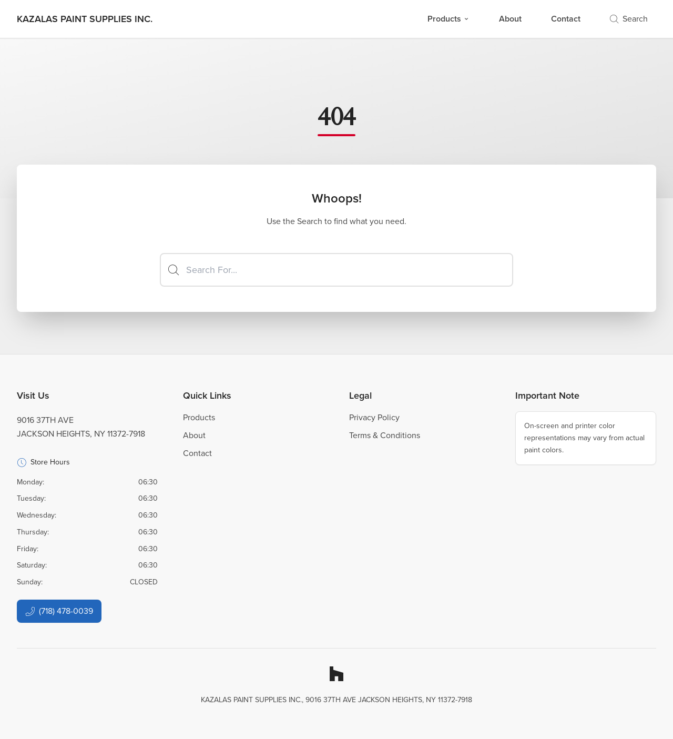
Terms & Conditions (384, 435)
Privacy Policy (374, 417)
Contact (565, 19)
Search (629, 19)
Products (448, 19)
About (510, 19)
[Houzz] (336, 673)
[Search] (336, 270)
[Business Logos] (84, 19)
